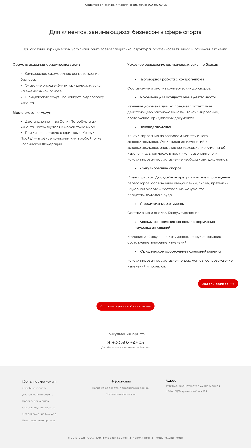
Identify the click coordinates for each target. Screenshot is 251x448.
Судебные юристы (34, 388)
